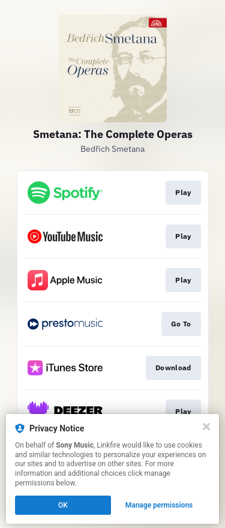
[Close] (206, 426)
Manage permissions (159, 505)
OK (63, 505)
